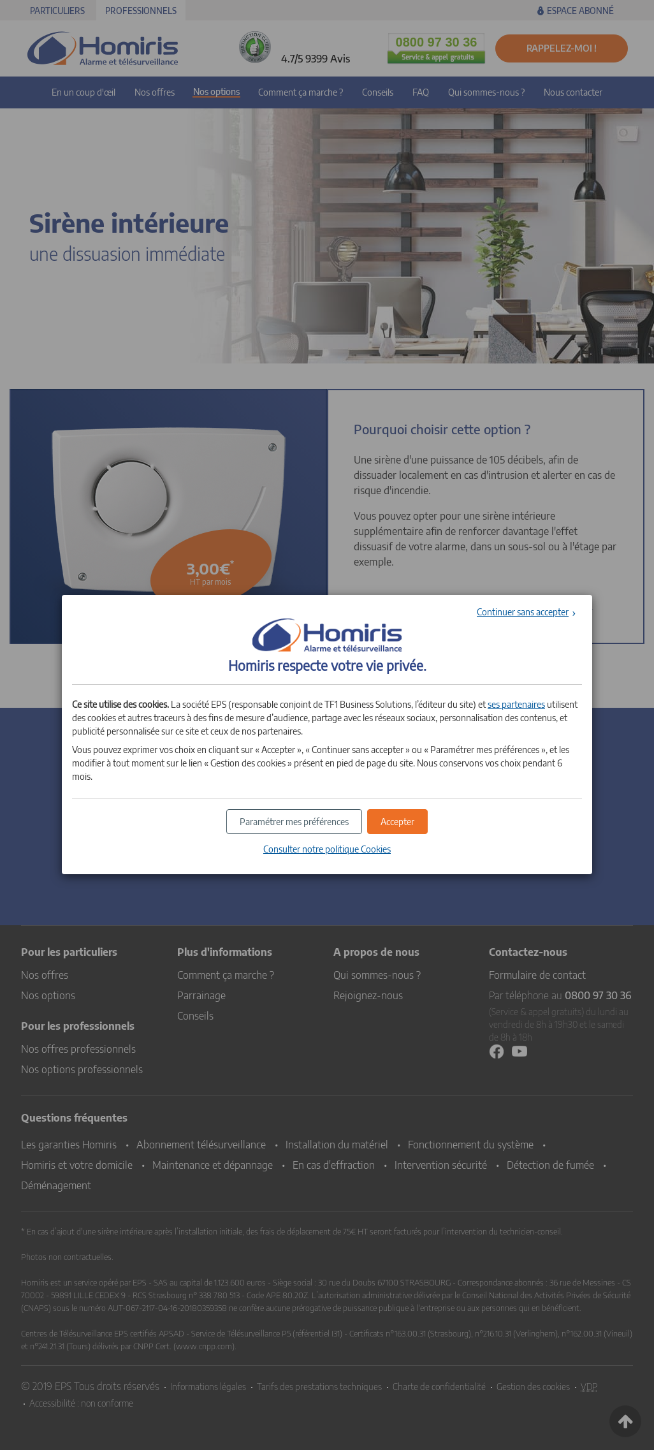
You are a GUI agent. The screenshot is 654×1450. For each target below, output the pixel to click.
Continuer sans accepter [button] (523, 611)
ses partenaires (516, 704)
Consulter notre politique (327, 849)
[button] (397, 821)
